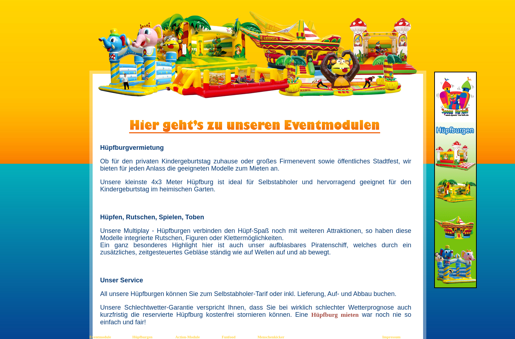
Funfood (229, 337)
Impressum (391, 337)
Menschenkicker (271, 337)
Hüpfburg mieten (335, 314)
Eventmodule (100, 337)
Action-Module (187, 337)
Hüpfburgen (142, 337)
